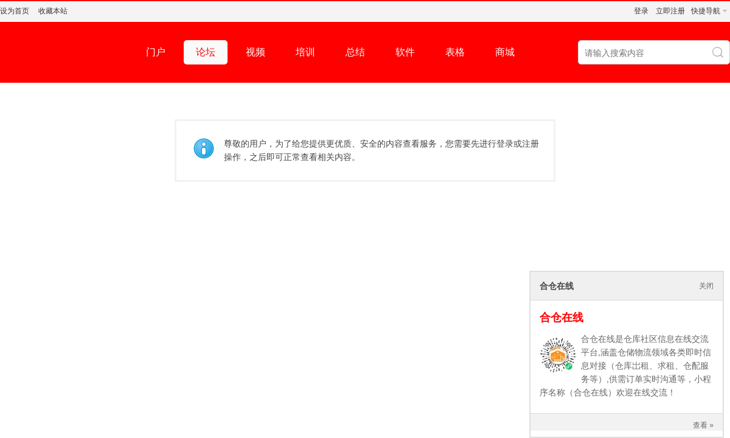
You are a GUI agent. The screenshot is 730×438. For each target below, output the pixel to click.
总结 (355, 52)
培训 (305, 52)
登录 (641, 11)
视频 (255, 52)
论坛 (205, 52)
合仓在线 (561, 317)
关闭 (706, 286)
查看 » (703, 425)
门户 (155, 52)
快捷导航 (705, 11)
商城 (505, 52)
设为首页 (14, 11)
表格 (455, 52)
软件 (405, 52)
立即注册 (670, 11)
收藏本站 (53, 11)
